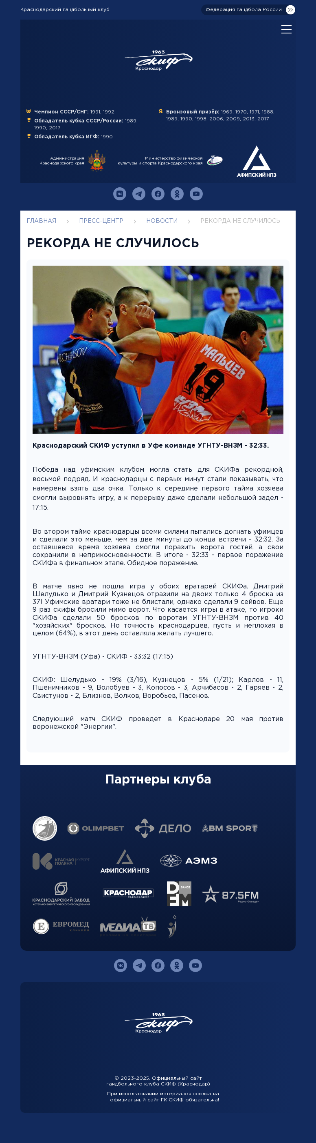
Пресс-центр (101, 221)
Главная (41, 221)
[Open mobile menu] (286, 29)
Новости (162, 221)
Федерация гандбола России (244, 9)
